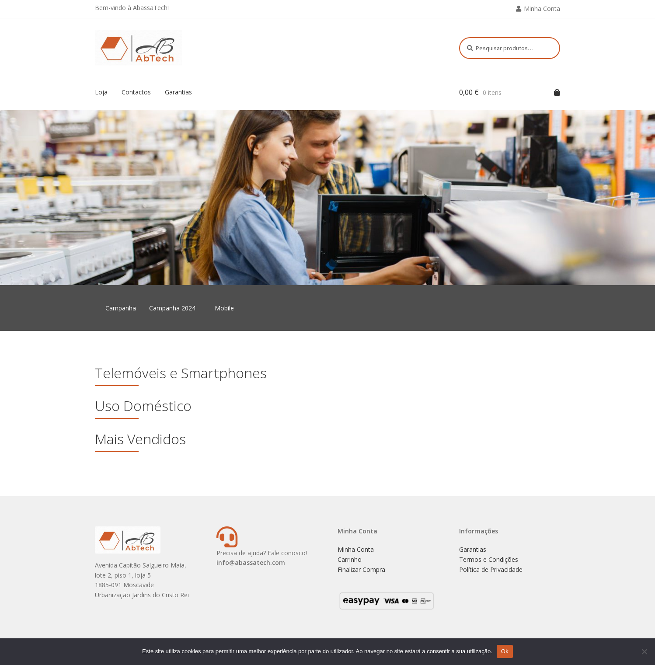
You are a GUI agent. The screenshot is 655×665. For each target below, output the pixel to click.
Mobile (224, 308)
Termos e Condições (488, 559)
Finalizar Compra (361, 569)
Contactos (136, 92)
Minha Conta (542, 8)
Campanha (120, 308)
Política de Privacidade (491, 569)
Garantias (178, 92)
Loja (101, 92)
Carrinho (350, 559)
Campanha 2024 (172, 308)
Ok (505, 651)
